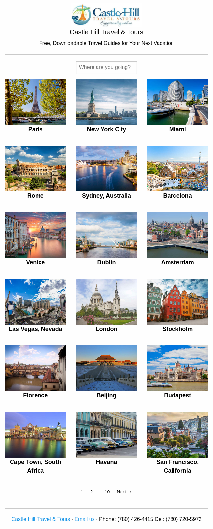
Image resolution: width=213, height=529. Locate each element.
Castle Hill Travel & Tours (41, 519)
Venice (35, 262)
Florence (35, 395)
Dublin (106, 262)
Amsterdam (177, 262)
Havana (106, 462)
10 (107, 491)
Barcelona (177, 195)
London (106, 329)
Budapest (177, 395)
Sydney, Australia (106, 195)
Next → (124, 491)
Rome (35, 195)
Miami (177, 129)
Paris (35, 129)
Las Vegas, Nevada (35, 329)
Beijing (106, 395)
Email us (84, 519)
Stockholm (177, 329)
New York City (106, 129)
